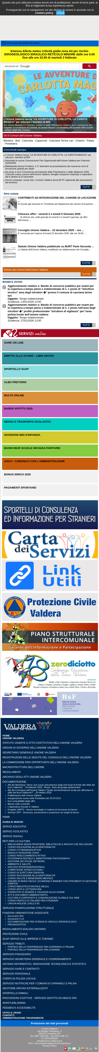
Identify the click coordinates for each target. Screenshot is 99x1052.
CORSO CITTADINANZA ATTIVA (24, 850)
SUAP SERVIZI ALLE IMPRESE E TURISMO (28, 938)
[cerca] (41, 66)
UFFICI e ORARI (12, 1012)
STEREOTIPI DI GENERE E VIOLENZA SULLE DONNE (36, 892)
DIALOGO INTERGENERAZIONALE (26, 867)
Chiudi (60, 12)
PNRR (6, 817)
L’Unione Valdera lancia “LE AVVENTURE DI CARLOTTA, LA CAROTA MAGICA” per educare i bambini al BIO (45, 120)
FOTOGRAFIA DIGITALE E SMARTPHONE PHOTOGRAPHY (39, 858)
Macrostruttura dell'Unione (23, 767)
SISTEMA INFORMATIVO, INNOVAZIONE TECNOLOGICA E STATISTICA (44, 964)
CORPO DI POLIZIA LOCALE (19, 978)
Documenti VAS (16, 916)
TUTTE (86, 263)
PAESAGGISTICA (17, 924)
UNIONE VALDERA (13, 738)
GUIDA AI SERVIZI (13, 822)
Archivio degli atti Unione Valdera (27, 777)
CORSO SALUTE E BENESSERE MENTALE (30, 878)
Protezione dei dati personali (49, 1023)
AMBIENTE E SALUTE (19, 864)
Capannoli (41, 140)
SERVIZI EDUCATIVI (14, 826)
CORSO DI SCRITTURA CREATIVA (26, 872)
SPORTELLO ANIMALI (15, 993)
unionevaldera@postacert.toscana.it (52, 1043)
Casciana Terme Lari (61, 140)
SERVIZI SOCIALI (13, 836)
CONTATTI (8, 1015)
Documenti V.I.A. (16, 919)
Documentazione (14, 781)
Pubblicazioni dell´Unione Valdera (24, 795)
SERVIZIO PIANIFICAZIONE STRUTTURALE (28, 908)
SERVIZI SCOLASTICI (15, 831)
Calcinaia (27, 140)
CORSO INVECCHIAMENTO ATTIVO (27, 855)
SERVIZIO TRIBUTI (14, 943)
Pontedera (11, 143)
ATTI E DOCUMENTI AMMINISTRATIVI (28, 895)
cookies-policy (44, 12)
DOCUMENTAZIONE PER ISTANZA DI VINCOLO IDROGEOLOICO (42, 921)
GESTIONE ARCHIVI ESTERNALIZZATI (25, 988)
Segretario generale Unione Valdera (29, 752)
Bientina (8, 140)
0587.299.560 (41, 1036)
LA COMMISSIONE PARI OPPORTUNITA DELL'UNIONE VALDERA (41, 762)
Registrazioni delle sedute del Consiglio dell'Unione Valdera (47, 757)
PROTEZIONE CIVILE (15, 934)
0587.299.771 (62, 1036)
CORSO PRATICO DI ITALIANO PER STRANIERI (33, 900)
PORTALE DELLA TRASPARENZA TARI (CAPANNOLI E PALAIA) (41, 947)
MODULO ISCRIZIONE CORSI (23, 853)
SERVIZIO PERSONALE (16, 973)
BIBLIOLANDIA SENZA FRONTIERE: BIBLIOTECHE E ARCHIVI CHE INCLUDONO (50, 844)
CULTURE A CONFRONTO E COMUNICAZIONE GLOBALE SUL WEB (43, 898)
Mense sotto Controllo (19, 804)
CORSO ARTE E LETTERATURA (25, 889)
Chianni (80, 140)
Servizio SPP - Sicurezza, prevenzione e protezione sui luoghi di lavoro (43, 812)
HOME (6, 735)
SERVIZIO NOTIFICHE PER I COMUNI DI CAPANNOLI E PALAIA (40, 983)
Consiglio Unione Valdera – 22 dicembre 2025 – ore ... (51, 230)
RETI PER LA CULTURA (16, 841)
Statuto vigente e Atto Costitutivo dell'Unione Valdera (42, 742)
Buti (17, 140)
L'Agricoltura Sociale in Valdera (23, 807)
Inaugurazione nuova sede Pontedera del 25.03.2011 (34, 798)
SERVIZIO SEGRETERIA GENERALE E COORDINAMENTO (37, 959)
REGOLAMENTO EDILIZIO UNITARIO (24, 929)
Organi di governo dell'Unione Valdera (31, 747)
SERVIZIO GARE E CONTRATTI (21, 968)
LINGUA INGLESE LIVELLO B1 (24, 903)
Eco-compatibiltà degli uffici (21, 801)
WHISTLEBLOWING (14, 1003)
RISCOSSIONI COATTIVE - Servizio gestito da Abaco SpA (40, 998)
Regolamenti (12, 772)
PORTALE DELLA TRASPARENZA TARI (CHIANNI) (34, 949)
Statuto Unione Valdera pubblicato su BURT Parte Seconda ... (56, 246)
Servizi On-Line (50, 333)
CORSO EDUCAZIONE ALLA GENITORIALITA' (32, 847)
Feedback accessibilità (19, 1007)
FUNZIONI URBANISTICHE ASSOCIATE (26, 913)
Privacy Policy (49, 1046)
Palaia (90, 140)
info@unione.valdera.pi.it (49, 1041)
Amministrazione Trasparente (23, 1018)
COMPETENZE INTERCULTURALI (25, 870)
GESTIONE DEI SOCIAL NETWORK (26, 861)
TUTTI (86, 187)
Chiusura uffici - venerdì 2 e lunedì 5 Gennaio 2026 (49, 213)
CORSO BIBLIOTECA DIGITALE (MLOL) (28, 886)
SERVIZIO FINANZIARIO (17, 954)
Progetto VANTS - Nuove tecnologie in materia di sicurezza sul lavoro (42, 809)
